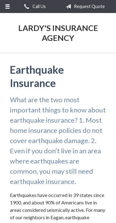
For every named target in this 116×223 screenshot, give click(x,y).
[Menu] (7, 6)
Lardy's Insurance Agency (58, 32)
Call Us (34, 6)
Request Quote (84, 6)
